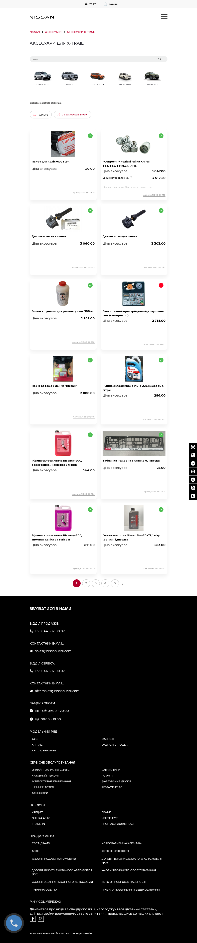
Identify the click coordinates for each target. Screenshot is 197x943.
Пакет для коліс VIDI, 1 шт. (50, 161)
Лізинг (106, 812)
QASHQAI (108, 739)
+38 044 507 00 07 (50, 631)
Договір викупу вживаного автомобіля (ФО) (132, 860)
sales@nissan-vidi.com (53, 651)
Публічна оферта (44, 889)
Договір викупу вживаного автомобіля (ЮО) (62, 872)
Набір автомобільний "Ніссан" (54, 386)
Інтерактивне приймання (51, 781)
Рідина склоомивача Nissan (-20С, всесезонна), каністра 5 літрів (57, 463)
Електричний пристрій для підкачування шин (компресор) (133, 313)
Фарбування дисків (116, 781)
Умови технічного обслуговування (129, 870)
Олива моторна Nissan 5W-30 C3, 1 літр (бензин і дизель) (131, 537)
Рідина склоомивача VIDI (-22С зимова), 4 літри (133, 388)
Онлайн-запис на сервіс (50, 770)
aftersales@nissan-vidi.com (57, 691)
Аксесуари (40, 793)
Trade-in (38, 824)
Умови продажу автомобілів (54, 858)
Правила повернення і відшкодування (131, 889)
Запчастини (111, 770)
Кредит (37, 812)
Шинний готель (43, 787)
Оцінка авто (41, 818)
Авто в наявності (115, 851)
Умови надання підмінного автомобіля (62, 882)
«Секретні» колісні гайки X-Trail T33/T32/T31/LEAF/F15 (126, 163)
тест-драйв (41, 843)
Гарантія (108, 775)
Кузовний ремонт (46, 775)
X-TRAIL (37, 744)
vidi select (110, 818)
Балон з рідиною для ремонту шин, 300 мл (63, 311)
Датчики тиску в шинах (49, 236)
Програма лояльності (118, 824)
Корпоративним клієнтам (122, 843)
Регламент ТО (112, 787)
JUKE (35, 739)
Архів (36, 851)
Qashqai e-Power (115, 744)
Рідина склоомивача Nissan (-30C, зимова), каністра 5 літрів (57, 537)
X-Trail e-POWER (44, 750)
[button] (135, 4)
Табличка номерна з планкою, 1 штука (131, 460)
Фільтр (41, 114)
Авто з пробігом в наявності (124, 882)
